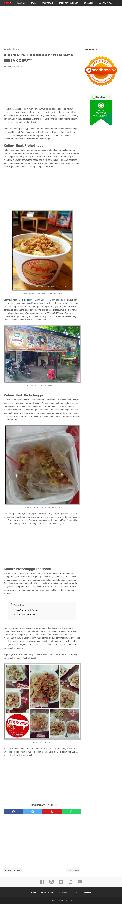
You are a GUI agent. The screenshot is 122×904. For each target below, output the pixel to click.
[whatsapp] (71, 811)
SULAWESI (88, 3)
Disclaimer (62, 892)
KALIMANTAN (47, 3)
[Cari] (116, 3)
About (33, 892)
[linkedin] (70, 883)
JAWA (33, 3)
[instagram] (51, 883)
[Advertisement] (61, 26)
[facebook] (13, 811)
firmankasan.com (66, 900)
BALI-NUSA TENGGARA (68, 3)
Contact (75, 892)
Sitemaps (87, 892)
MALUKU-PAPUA (106, 3)
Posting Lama (73, 870)
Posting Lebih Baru (12, 870)
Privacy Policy (47, 892)
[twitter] (32, 811)
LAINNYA (9, 9)
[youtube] (80, 883)
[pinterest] (52, 811)
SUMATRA (21, 3)
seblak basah (33, 300)
